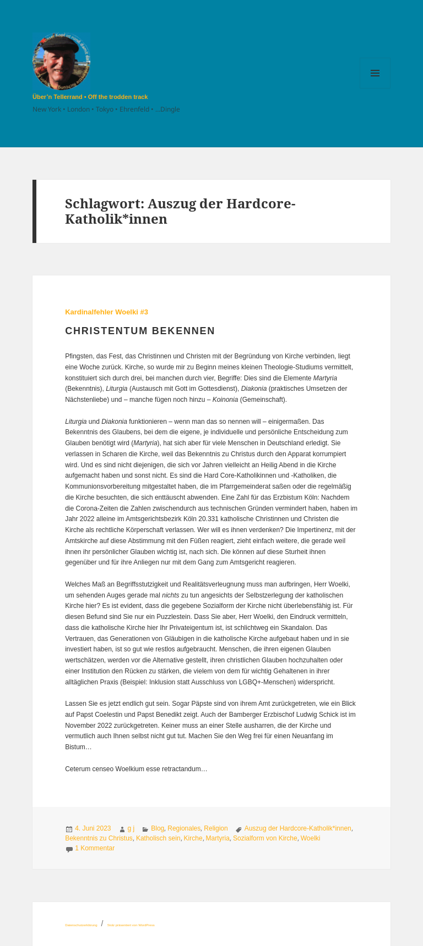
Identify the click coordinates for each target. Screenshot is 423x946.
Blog (157, 828)
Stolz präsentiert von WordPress (131, 925)
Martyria (218, 838)
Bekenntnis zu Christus (99, 838)
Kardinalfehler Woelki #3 (106, 312)
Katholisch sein (158, 838)
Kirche (193, 838)
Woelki (311, 838)
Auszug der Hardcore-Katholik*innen (298, 828)
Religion (215, 828)
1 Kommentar (95, 848)
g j (131, 828)
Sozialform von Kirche (265, 838)
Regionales (183, 828)
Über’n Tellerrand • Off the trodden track (90, 96)
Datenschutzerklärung (81, 925)
